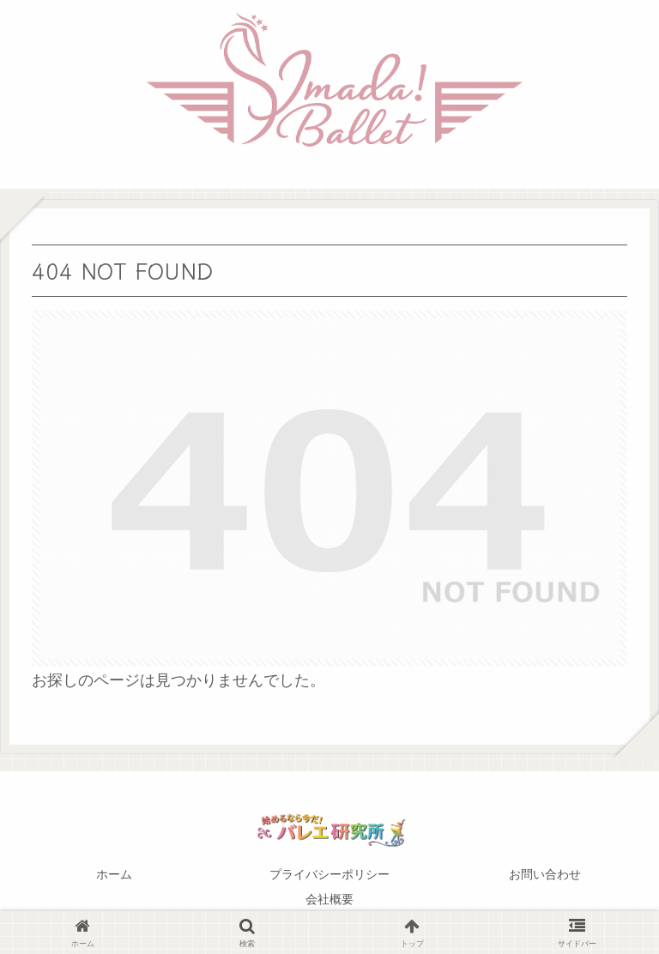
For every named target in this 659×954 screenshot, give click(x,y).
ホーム (114, 874)
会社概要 (329, 899)
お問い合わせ (545, 874)
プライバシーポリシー (329, 874)
